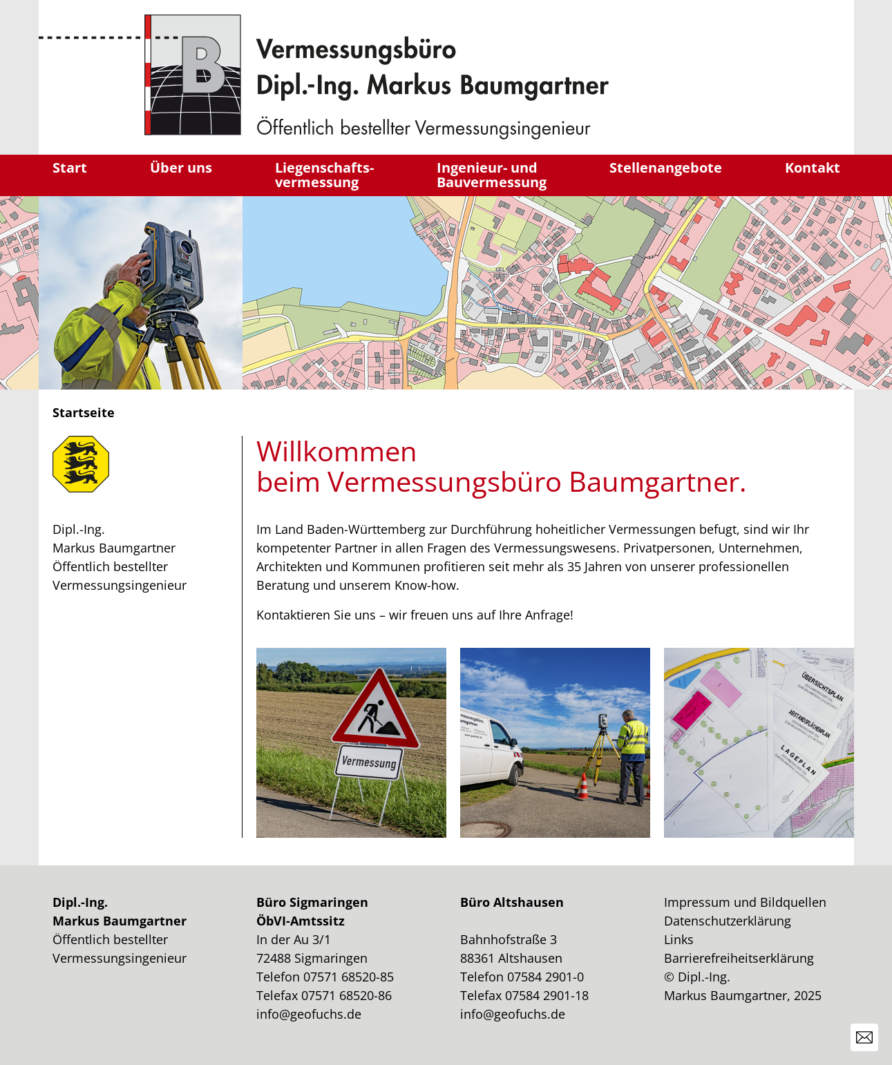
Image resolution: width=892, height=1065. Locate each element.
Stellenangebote (665, 167)
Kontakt (812, 167)
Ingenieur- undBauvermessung (492, 175)
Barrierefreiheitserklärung (739, 958)
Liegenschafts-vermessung (324, 175)
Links (679, 939)
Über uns (181, 167)
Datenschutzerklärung (727, 920)
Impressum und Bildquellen (745, 902)
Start (70, 167)
